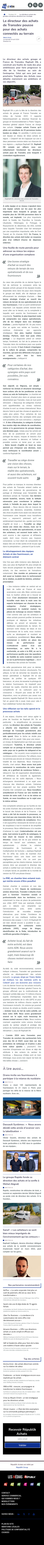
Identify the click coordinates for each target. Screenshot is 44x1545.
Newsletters (8, 1501)
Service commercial (11, 1496)
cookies (5, 1532)
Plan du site (8, 1524)
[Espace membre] (30, 5)
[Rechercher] (35, 5)
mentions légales (10, 1527)
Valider (22, 1445)
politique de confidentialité (16, 1529)
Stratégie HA (12, 14)
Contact (6, 1493)
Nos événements (10, 1504)
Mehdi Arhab (7, 37)
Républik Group (22, 1467)
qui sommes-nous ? (11, 1498)
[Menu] (40, 5)
